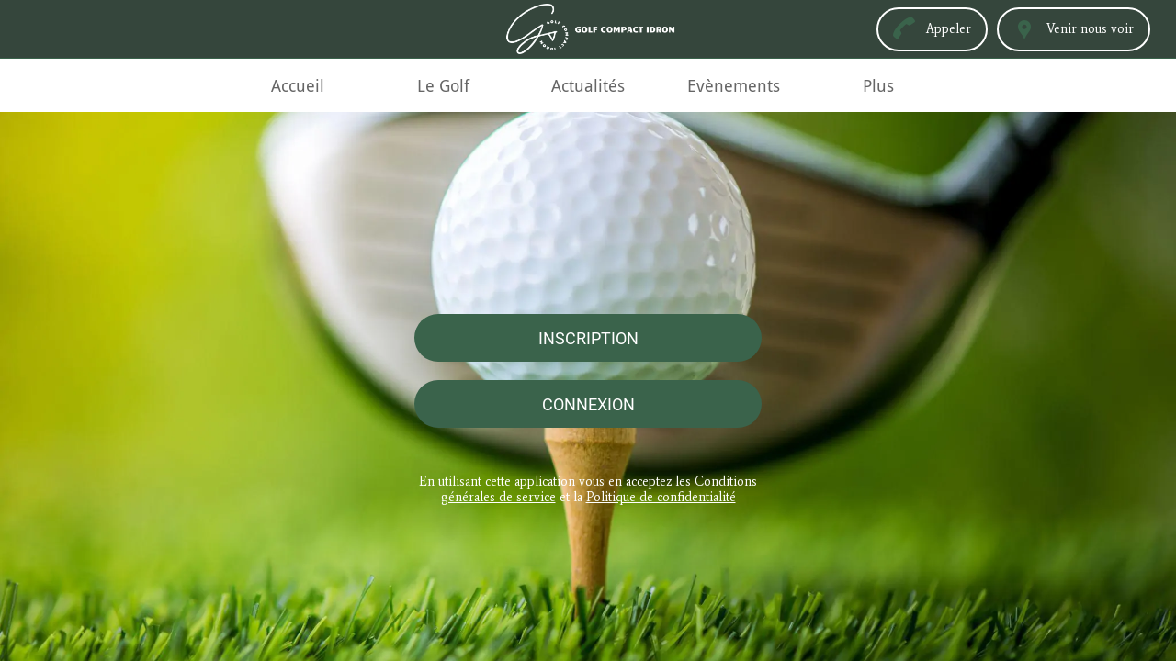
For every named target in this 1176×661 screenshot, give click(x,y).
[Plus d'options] (878, 85)
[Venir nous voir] (1073, 29)
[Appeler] (932, 29)
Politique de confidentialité (661, 497)
